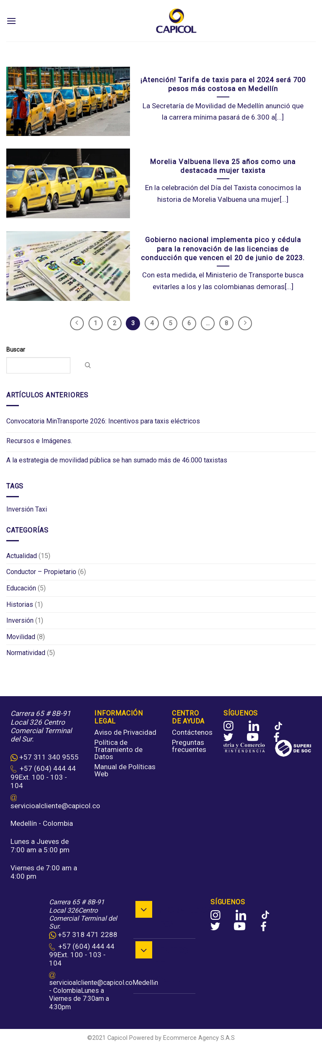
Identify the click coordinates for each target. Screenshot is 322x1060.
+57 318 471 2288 (87, 934)
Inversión (20, 620)
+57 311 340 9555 (49, 757)
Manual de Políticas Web (125, 770)
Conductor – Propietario (41, 572)
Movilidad (20, 637)
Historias (19, 604)
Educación (21, 588)
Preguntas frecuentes (189, 746)
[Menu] (11, 20)
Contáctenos (192, 732)
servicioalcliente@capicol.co (55, 806)
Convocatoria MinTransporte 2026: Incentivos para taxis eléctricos (103, 422)
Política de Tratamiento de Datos (118, 749)
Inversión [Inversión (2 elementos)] (20, 509)
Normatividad (25, 653)
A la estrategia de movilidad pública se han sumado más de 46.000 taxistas (116, 460)
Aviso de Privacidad (125, 732)
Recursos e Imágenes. (39, 441)
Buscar (15, 349)
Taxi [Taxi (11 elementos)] (41, 509)
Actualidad (21, 556)
